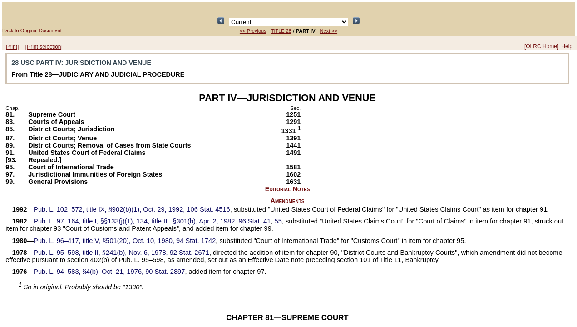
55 (278, 221)
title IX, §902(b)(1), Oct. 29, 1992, (132, 209)
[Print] (12, 47)
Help (566, 46)
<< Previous (253, 31)
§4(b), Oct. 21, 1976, (109, 271)
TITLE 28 (281, 31)
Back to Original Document (32, 30)
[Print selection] (44, 47)
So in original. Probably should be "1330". (81, 287)
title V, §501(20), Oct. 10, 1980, (125, 240)
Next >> (329, 31)
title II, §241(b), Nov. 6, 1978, (121, 252)
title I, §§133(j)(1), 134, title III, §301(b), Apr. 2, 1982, (152, 221)
